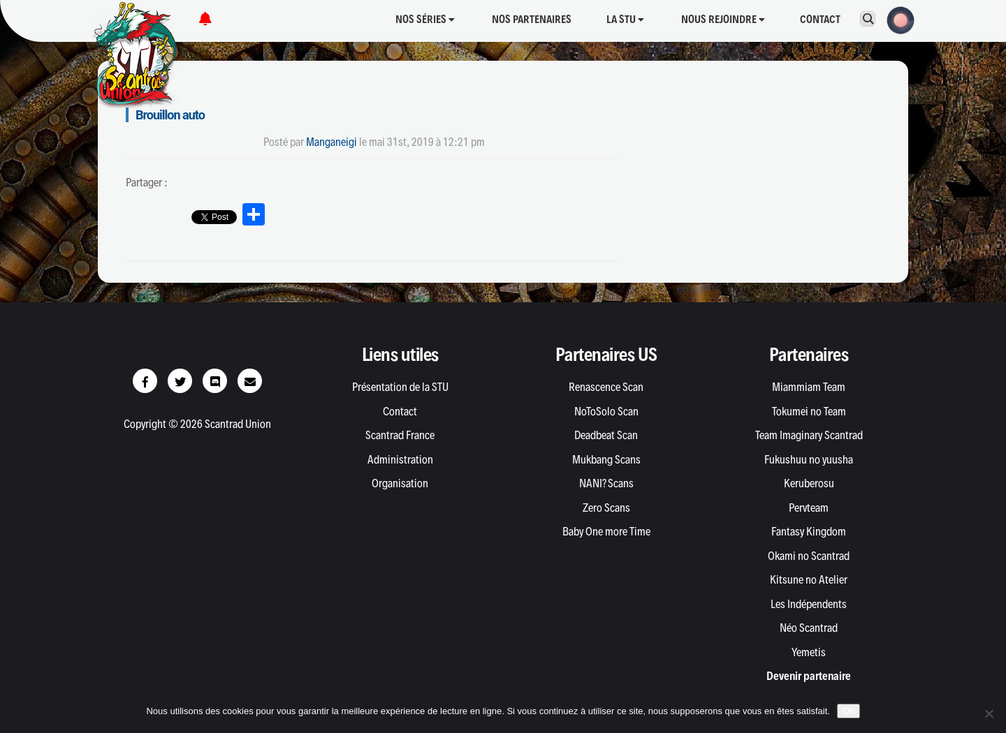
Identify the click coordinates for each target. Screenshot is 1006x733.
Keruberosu (809, 483)
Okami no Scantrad (809, 555)
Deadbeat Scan (606, 435)
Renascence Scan (606, 386)
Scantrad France (400, 435)
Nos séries (425, 19)
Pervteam (809, 507)
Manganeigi (331, 141)
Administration (400, 459)
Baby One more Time (606, 531)
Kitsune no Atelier (808, 579)
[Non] (989, 713)
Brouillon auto (170, 115)
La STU (625, 19)
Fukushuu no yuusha (808, 459)
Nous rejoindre (723, 19)
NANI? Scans (606, 483)
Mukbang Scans (606, 459)
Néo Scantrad (809, 627)
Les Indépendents (809, 604)
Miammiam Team (808, 386)
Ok (848, 711)
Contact (820, 19)
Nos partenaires (531, 19)
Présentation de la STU (400, 386)
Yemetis (809, 652)
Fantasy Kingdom (808, 531)
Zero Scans (606, 507)
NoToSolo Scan (606, 411)
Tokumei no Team (809, 411)
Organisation (400, 483)
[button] (896, 19)
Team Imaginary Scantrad (809, 435)
